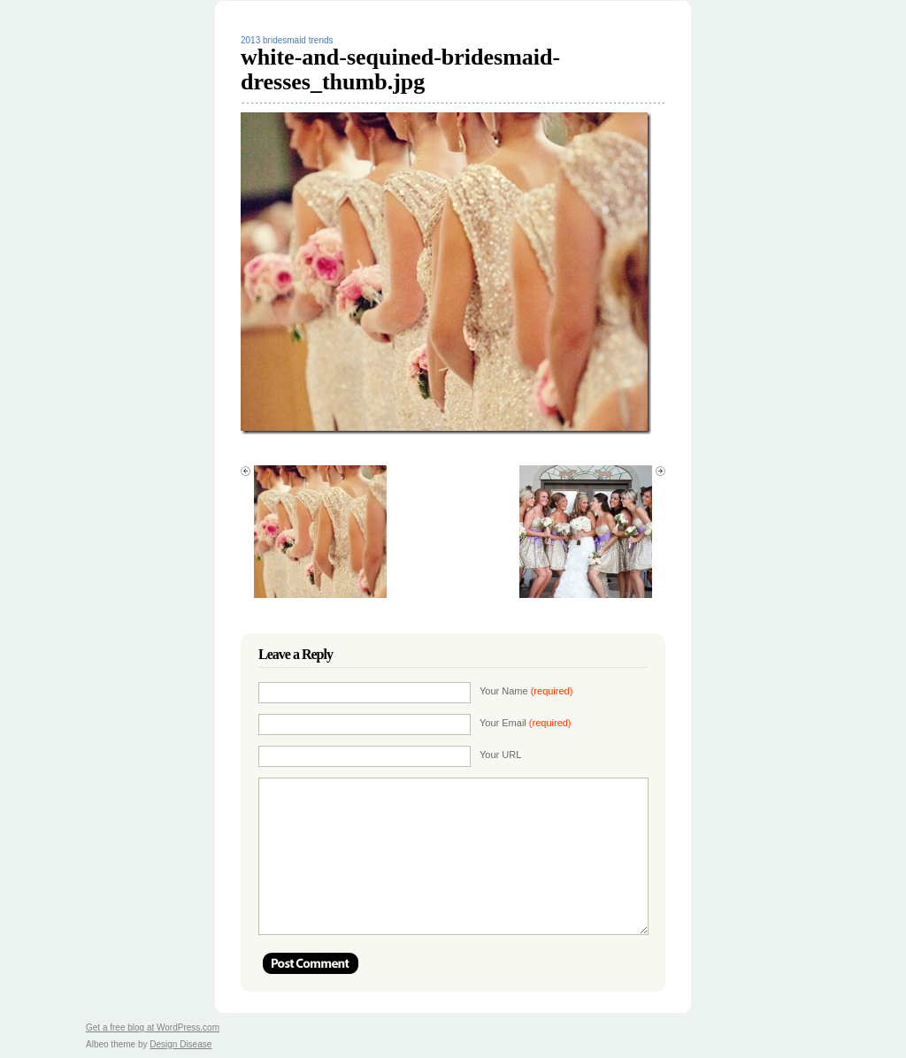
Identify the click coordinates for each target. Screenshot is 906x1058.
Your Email (526, 722)
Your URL (500, 754)
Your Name (526, 691)
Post (310, 963)
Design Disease (180, 1044)
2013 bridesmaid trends (287, 40)
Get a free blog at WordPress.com (152, 1027)
